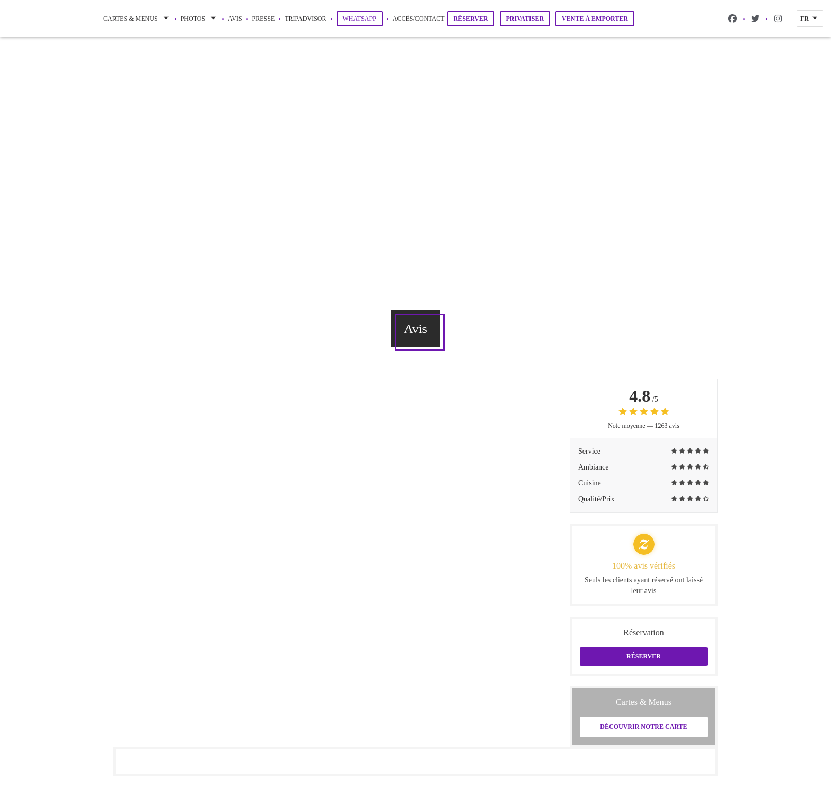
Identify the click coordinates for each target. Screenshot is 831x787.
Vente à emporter (595, 18)
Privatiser (525, 18)
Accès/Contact (419, 18)
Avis (235, 18)
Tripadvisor (305, 17)
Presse (263, 18)
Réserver (471, 18)
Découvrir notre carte (643, 726)
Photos (199, 18)
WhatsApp (363, 18)
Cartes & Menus (137, 18)
